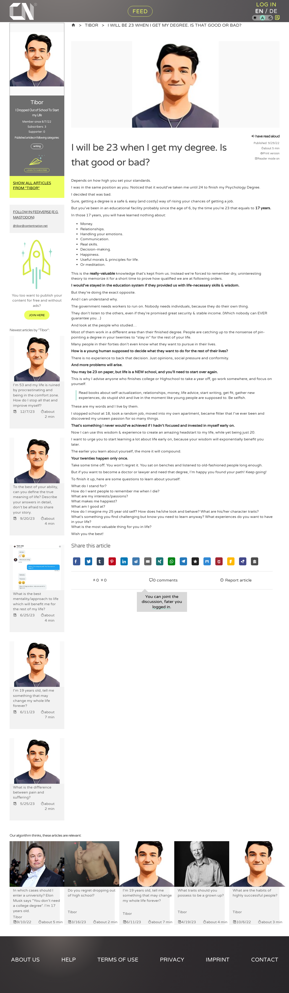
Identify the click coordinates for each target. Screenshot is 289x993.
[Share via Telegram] (183, 561)
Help (68, 960)
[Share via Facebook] (76, 561)
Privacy (172, 960)
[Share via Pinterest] (112, 561)
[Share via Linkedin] (124, 561)
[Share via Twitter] (88, 561)
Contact (264, 960)
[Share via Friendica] (230, 561)
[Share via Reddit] (136, 561)
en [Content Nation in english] (259, 11)
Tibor (91, 25)
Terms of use (117, 960)
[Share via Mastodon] (207, 561)
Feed (140, 11)
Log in (266, 4)
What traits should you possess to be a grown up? (201, 893)
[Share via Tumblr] (100, 561)
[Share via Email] (147, 561)
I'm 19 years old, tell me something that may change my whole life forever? (147, 895)
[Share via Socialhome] (254, 561)
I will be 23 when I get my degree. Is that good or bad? (174, 25)
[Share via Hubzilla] (242, 561)
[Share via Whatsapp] (171, 561)
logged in (161, 607)
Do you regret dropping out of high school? (91, 893)
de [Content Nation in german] (273, 11)
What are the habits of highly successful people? (255, 893)
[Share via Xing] (159, 561)
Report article (236, 580)
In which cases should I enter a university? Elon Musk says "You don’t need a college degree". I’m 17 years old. (36, 900)
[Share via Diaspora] (195, 561)
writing (37, 146)
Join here (37, 315)
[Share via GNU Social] (219, 561)
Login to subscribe (37, 170)
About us (25, 960)
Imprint (217, 960)
